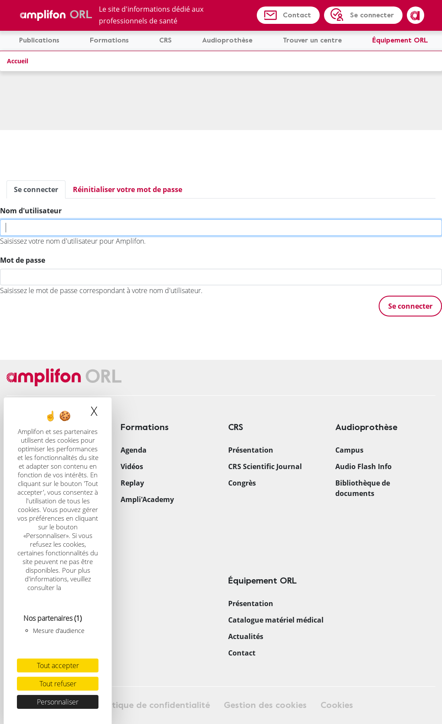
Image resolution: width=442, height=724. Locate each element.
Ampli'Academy (147, 499)
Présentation (250, 450)
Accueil (17, 61)
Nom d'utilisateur (31, 210)
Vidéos (132, 466)
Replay (132, 483)
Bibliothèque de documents (362, 488)
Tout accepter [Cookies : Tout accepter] (58, 665)
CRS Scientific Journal (265, 466)
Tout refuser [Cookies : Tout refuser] (57, 683)
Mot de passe (22, 260)
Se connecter (372, 15)
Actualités (245, 636)
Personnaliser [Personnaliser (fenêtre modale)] (58, 702)
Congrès (242, 483)
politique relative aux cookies (58, 591)
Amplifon (415, 15)
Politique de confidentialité (154, 705)
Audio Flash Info (363, 466)
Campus (349, 450)
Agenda (134, 450)
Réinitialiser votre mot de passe (127, 189)
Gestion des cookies (265, 705)
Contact (297, 15)
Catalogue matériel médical (276, 620)
